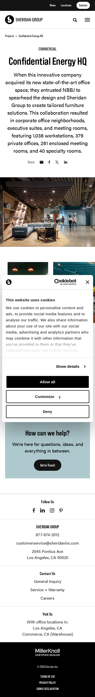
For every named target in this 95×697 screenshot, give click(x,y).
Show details (68, 366)
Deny (47, 411)
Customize (47, 396)
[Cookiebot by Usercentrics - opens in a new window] (56, 282)
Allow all (47, 382)
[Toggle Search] (75, 20)
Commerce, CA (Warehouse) (47, 634)
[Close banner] (87, 282)
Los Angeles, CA (47, 628)
